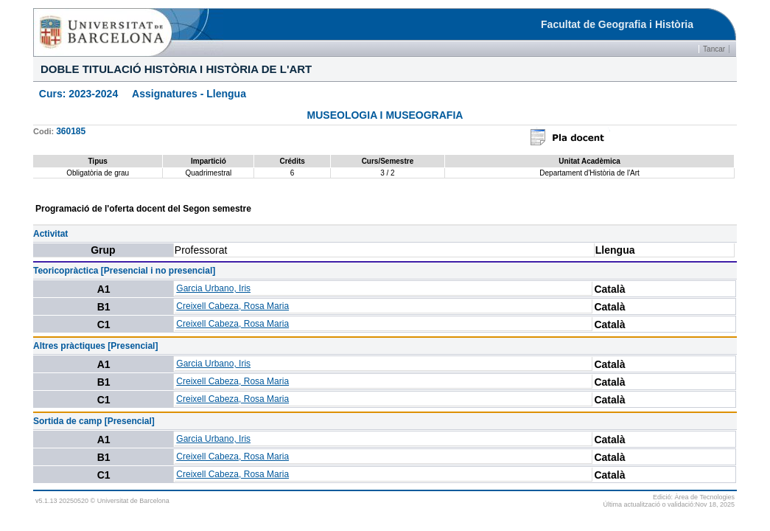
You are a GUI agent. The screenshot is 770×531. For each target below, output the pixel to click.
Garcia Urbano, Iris (213, 288)
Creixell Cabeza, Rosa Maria (232, 306)
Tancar (714, 49)
